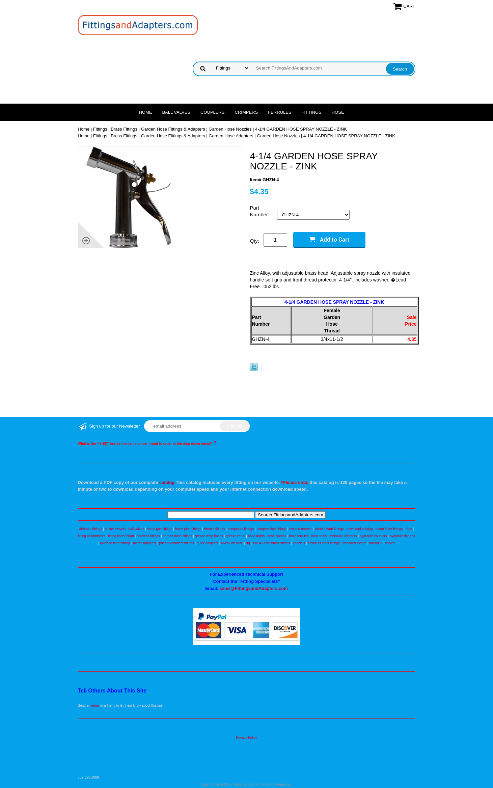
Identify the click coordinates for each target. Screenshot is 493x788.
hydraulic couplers (373, 536)
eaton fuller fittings (389, 529)
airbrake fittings (90, 529)
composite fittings (241, 529)
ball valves (136, 529)
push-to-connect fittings (176, 543)
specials (299, 543)
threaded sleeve (354, 543)
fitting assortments (91, 536)
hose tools (319, 536)
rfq (248, 543)
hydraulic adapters (343, 536)
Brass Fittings (124, 129)
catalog (167, 482)
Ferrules (279, 112)
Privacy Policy (246, 737)
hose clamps (276, 536)
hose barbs (256, 536)
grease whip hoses (209, 536)
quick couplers (207, 543)
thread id (375, 543)
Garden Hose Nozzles (230, 129)
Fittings (312, 112)
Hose (338, 112)
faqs (409, 529)
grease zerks (235, 536)
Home (145, 112)
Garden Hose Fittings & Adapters (173, 129)
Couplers (212, 112)
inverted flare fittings (115, 543)
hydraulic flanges (402, 536)
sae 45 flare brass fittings (271, 543)
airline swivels (115, 529)
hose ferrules (299, 536)
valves (389, 543)
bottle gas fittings (159, 529)
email (95, 705)
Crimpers (246, 112)
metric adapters (144, 543)
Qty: (254, 241)
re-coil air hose (232, 543)
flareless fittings (148, 536)
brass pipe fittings (188, 529)
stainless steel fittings (324, 543)
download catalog (360, 529)
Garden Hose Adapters (231, 135)
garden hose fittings (177, 536)
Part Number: (260, 211)
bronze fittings (214, 529)
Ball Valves (176, 112)
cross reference (300, 529)
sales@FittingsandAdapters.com (254, 588)
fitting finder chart (121, 536)
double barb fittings (329, 529)
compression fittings (271, 529)
